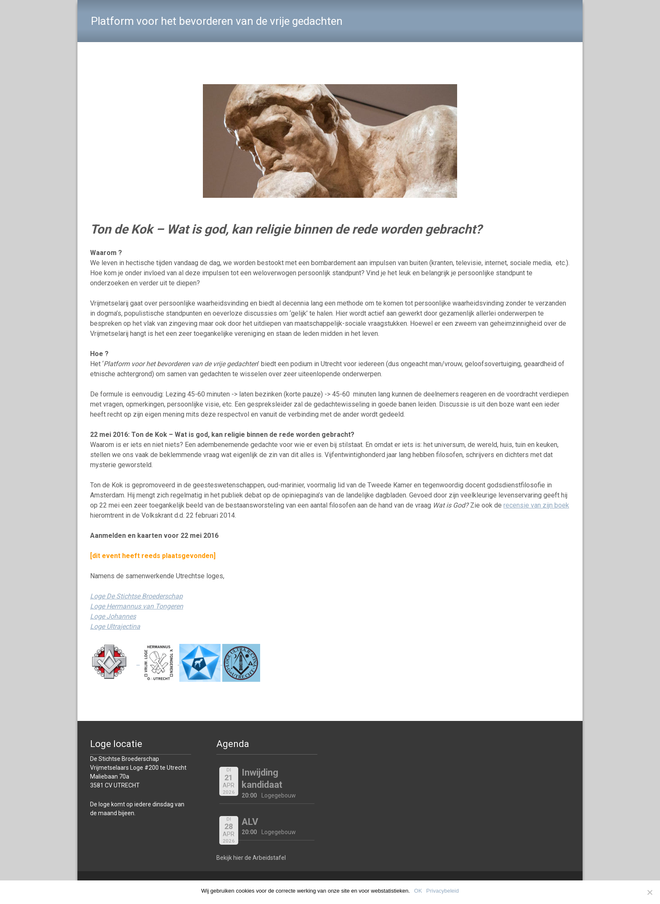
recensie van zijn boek (536, 505)
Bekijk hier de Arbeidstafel (251, 857)
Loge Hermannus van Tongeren (136, 606)
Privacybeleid (442, 891)
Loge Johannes (113, 616)
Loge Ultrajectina (115, 626)
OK (418, 891)
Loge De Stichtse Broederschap (136, 596)
